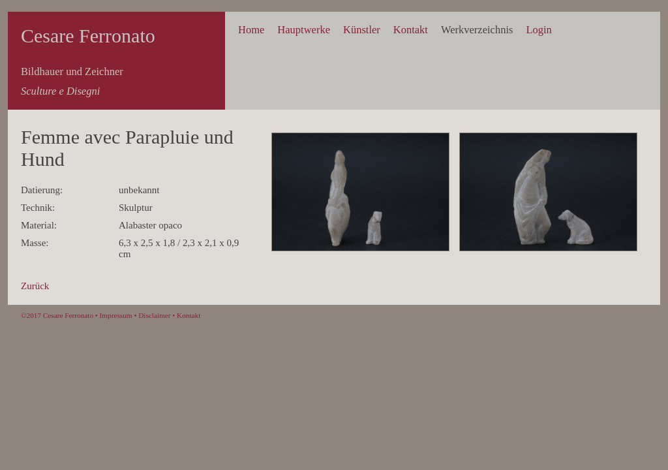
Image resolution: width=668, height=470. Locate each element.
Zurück (35, 286)
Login (538, 30)
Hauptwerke (303, 30)
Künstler (361, 30)
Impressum (116, 315)
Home (251, 30)
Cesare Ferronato (88, 35)
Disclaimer (154, 315)
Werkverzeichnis (477, 30)
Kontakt (410, 30)
